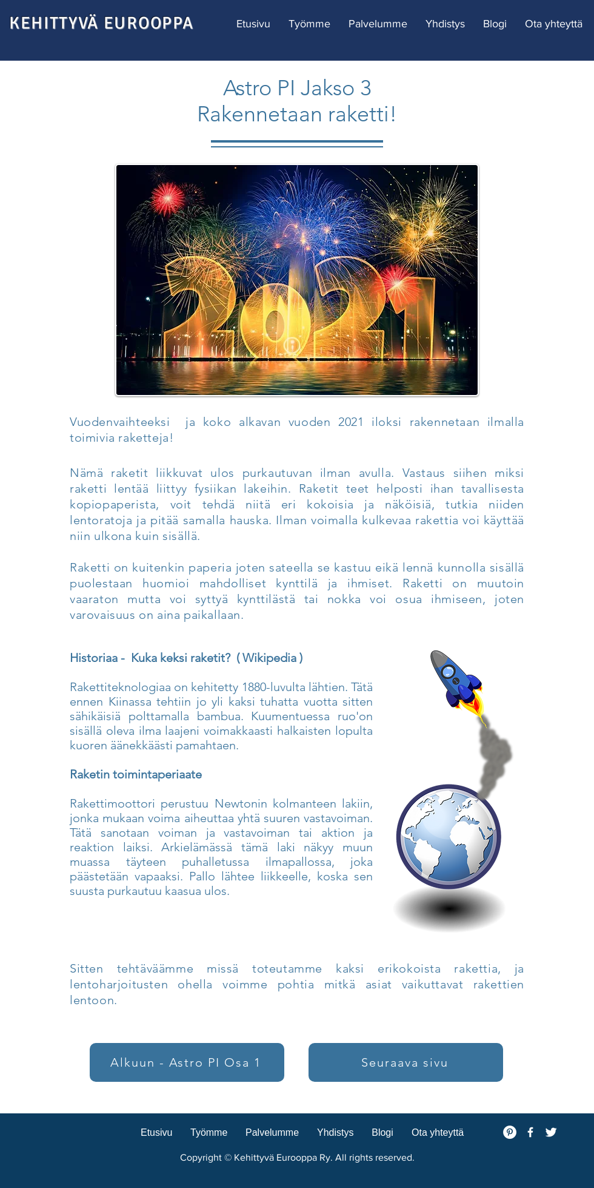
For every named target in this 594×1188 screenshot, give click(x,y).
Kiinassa (130, 701)
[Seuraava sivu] (406, 1062)
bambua (219, 716)
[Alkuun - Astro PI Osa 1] (187, 1062)
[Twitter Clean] (551, 1132)
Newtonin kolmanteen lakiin (292, 803)
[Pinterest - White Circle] (509, 1132)
